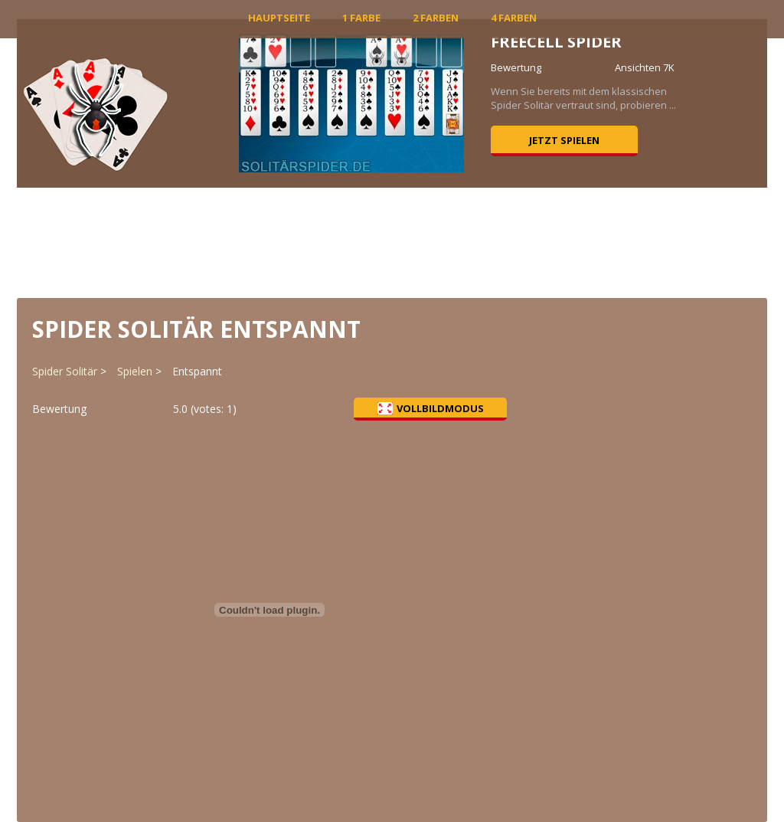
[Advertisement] (392, 241)
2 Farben (436, 18)
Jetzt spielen (564, 140)
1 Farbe (361, 18)
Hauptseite (279, 18)
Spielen (134, 371)
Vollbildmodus (430, 408)
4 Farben (514, 18)
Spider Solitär (64, 371)
